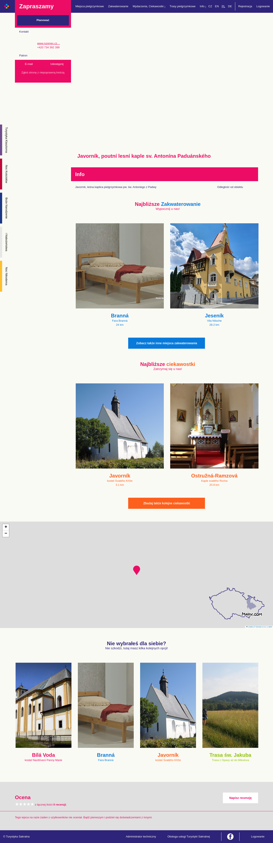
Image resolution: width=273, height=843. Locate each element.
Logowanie (263, 6)
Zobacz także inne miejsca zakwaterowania (166, 343)
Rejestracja (245, 6)
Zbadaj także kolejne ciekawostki (166, 503)
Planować (42, 20)
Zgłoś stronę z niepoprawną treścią (42, 72)
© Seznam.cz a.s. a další (263, 627)
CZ (210, 6)
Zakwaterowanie (118, 6)
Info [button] (203, 6)
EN (217, 6)
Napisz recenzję (240, 798)
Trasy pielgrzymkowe (183, 6)
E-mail (29, 64)
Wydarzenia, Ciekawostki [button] (149, 6)
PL (223, 6)
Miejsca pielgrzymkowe (89, 6)
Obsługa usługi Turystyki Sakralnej (188, 836)
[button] (136, 570)
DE (230, 6)
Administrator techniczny (141, 836)
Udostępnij (56, 64)
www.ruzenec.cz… (48, 43)
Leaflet (249, 627)
